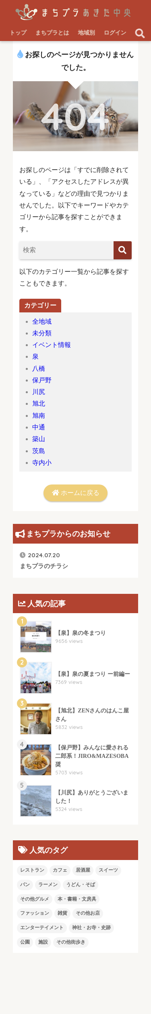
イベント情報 (51, 344)
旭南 (38, 415)
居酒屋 (83, 870)
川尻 (38, 391)
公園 (25, 942)
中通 (38, 427)
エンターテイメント (42, 927)
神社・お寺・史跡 (91, 927)
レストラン (32, 870)
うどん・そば (80, 884)
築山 (38, 438)
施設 (43, 942)
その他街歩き (70, 942)
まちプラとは (52, 33)
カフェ (60, 870)
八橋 (38, 368)
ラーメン (48, 884)
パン (25, 884)
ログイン (115, 33)
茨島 (38, 450)
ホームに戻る (75, 492)
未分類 (42, 333)
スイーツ (108, 870)
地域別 (86, 33)
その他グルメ (34, 899)
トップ (18, 33)
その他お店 (88, 913)
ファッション (34, 913)
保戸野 (42, 380)
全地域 (42, 321)
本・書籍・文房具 (77, 899)
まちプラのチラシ (44, 560)
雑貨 (62, 913)
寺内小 (42, 462)
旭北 (38, 403)
